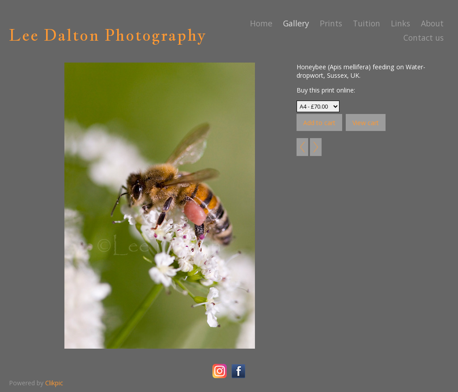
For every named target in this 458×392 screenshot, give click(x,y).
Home (261, 23)
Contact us (423, 37)
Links (400, 23)
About (432, 23)
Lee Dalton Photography (107, 35)
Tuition (366, 23)
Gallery (296, 23)
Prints (331, 23)
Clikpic (54, 383)
